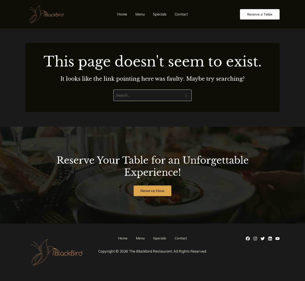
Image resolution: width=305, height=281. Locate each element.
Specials (159, 14)
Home (124, 14)
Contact (179, 14)
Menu (140, 14)
